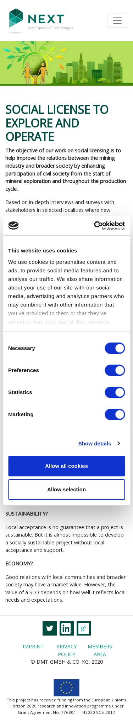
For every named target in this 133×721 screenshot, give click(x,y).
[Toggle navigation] (117, 21)
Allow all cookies (66, 466)
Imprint (33, 646)
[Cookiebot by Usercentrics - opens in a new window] (95, 225)
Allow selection (66, 489)
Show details (94, 443)
